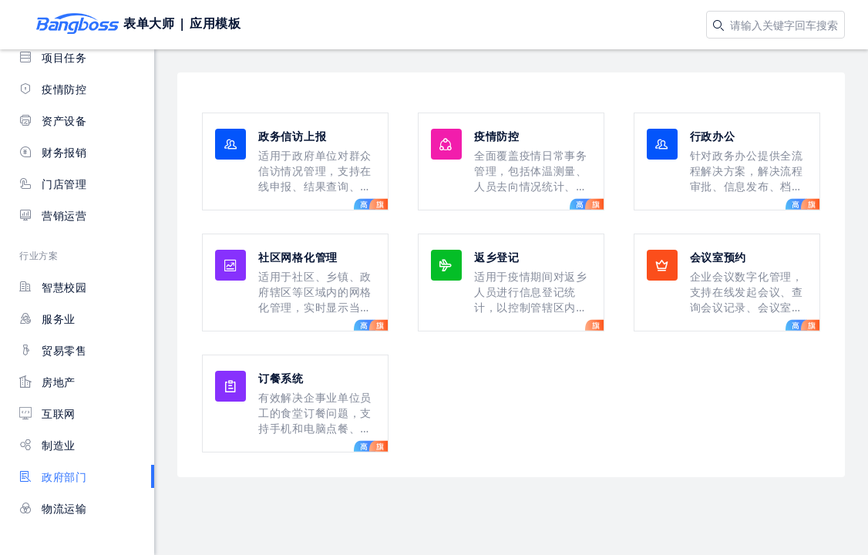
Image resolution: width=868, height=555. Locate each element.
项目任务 (53, 57)
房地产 (47, 382)
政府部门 (53, 476)
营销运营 (53, 215)
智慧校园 (53, 287)
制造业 (47, 445)
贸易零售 (53, 350)
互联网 (47, 413)
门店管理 (53, 184)
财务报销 (53, 152)
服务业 (47, 318)
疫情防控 (53, 89)
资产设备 (53, 120)
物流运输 (53, 508)
